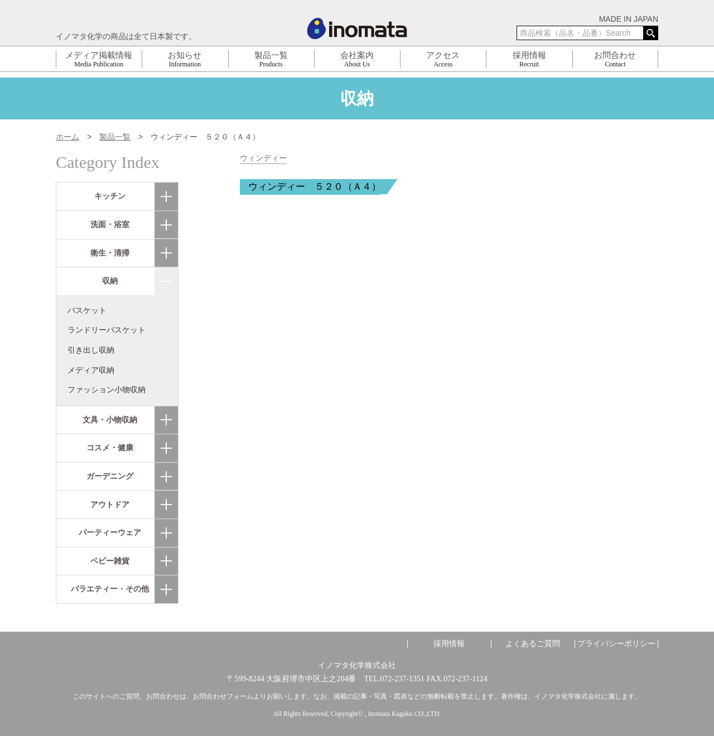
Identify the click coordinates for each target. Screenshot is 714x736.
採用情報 (449, 644)
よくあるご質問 (532, 644)
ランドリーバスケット (106, 329)
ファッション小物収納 (106, 389)
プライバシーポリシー (616, 644)
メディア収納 (90, 369)
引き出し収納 (90, 349)
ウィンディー (263, 158)
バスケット (87, 310)
